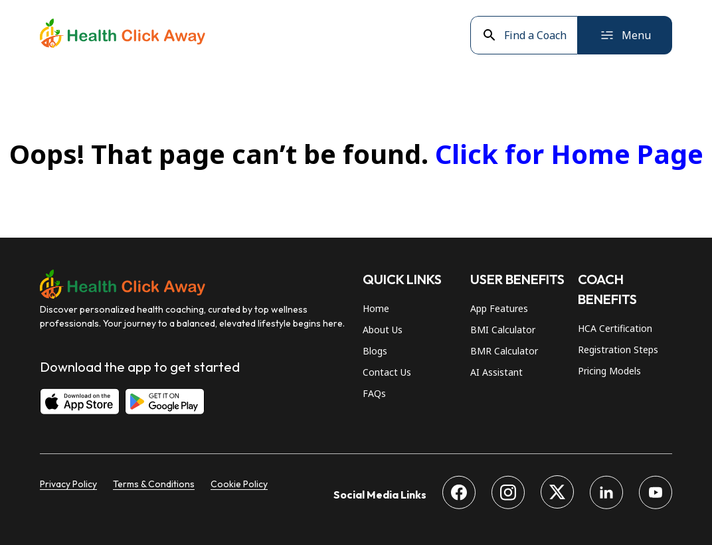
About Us (382, 329)
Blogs (375, 351)
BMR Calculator (504, 351)
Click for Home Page (569, 153)
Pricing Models (609, 370)
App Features (499, 308)
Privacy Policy (68, 484)
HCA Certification (615, 328)
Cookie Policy (239, 484)
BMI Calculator (502, 329)
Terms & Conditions (154, 484)
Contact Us (387, 372)
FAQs (374, 393)
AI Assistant (496, 372)
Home (376, 308)
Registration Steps (618, 349)
